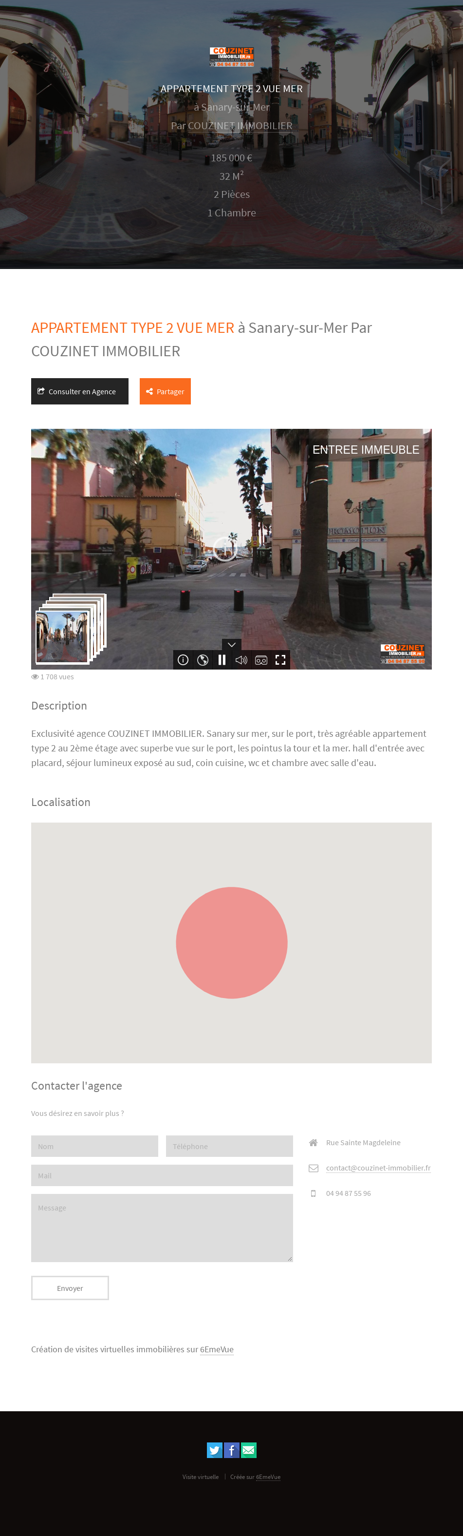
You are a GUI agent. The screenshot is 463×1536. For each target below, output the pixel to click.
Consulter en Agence (76, 391)
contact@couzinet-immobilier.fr (378, 1167)
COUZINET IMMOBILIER (240, 125)
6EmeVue (217, 1349)
